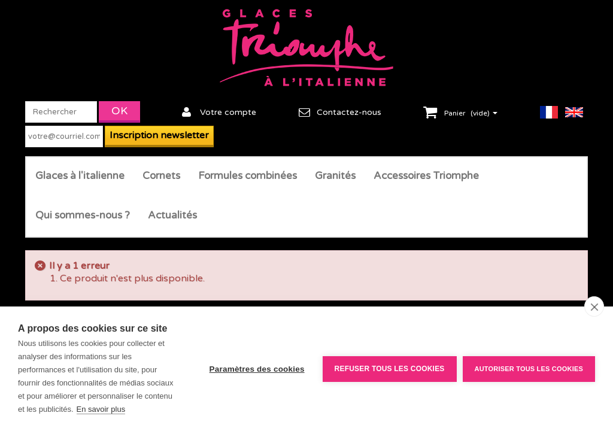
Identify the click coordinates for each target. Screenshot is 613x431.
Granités (335, 175)
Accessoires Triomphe (426, 175)
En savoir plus (101, 409)
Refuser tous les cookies (390, 369)
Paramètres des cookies (257, 369)
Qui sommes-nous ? (82, 215)
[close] (594, 306)
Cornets (161, 175)
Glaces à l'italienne (80, 175)
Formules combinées (247, 175)
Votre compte (228, 112)
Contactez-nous (349, 112)
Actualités (172, 215)
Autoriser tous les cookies (529, 368)
